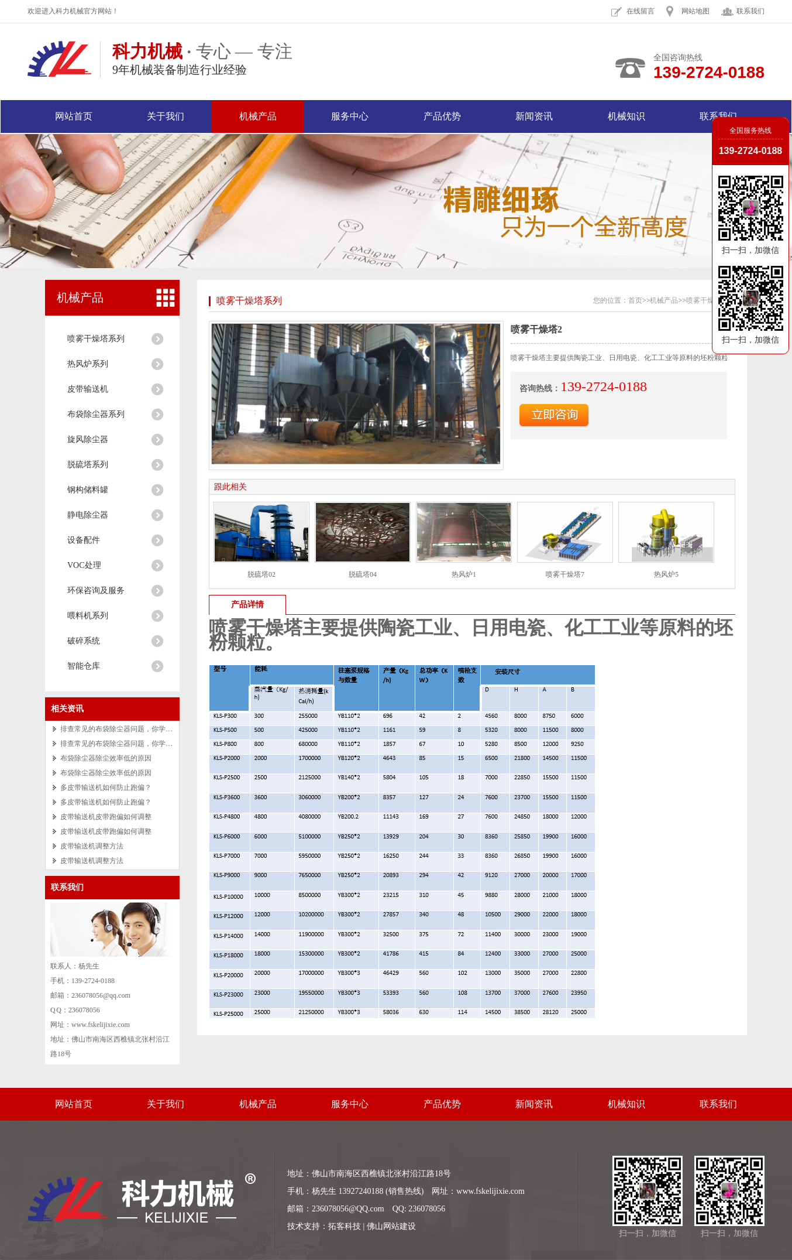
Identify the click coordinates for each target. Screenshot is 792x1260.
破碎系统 (83, 640)
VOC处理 (84, 565)
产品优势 (442, 116)
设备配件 (83, 540)
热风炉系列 (87, 363)
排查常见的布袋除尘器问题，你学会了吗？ (127, 729)
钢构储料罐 (87, 489)
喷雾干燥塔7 (565, 574)
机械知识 (626, 116)
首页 (635, 300)
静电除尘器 (87, 515)
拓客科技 (344, 1226)
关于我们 (165, 116)
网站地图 (695, 11)
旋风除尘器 (87, 439)
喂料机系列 (87, 615)
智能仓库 (83, 666)
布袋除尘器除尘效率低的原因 (105, 758)
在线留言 (640, 11)
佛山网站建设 (391, 1226)
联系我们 (750, 11)
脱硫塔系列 (87, 464)
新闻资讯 (534, 116)
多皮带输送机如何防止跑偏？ (105, 787)
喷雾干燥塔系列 (96, 338)
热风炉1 (464, 574)
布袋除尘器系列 (96, 414)
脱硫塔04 (363, 574)
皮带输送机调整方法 (91, 846)
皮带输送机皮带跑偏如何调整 (105, 817)
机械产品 (258, 116)
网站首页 (73, 116)
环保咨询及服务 (96, 590)
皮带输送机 (87, 389)
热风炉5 (666, 574)
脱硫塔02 (261, 574)
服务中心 (350, 116)
